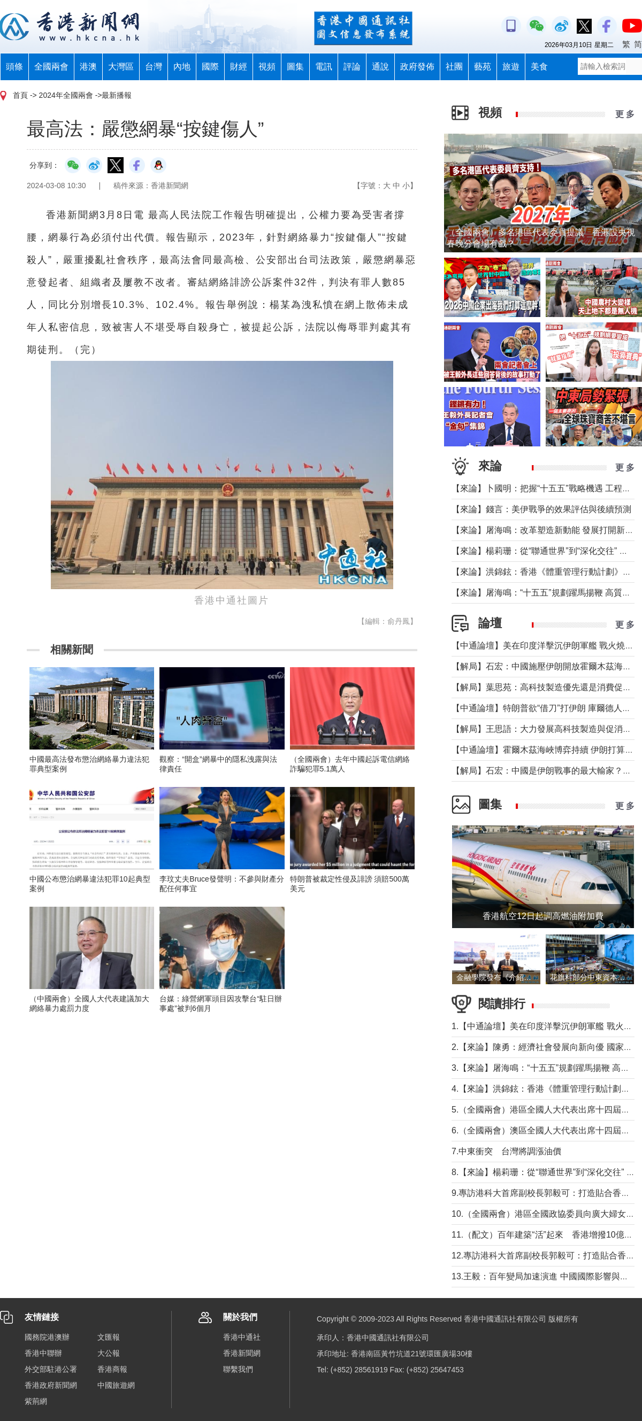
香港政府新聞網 (51, 1385)
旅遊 (510, 66)
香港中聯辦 (43, 1353)
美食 (539, 66)
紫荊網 (36, 1401)
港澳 (88, 66)
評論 (352, 66)
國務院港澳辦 (47, 1337)
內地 (181, 66)
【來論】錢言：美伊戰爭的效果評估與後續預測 (541, 509)
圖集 (295, 66)
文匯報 (108, 1337)
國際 (210, 66)
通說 (380, 66)
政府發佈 (417, 66)
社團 (454, 66)
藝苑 (482, 66)
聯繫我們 (238, 1369)
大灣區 (121, 66)
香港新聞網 (242, 1353)
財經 (238, 66)
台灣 (153, 66)
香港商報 (112, 1369)
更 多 (625, 114)
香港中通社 (242, 1337)
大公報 (108, 1353)
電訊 (323, 66)
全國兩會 (51, 66)
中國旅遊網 (116, 1385)
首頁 (20, 95)
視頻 (267, 66)
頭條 (14, 66)
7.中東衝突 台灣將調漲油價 (506, 1151)
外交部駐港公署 (51, 1369)
